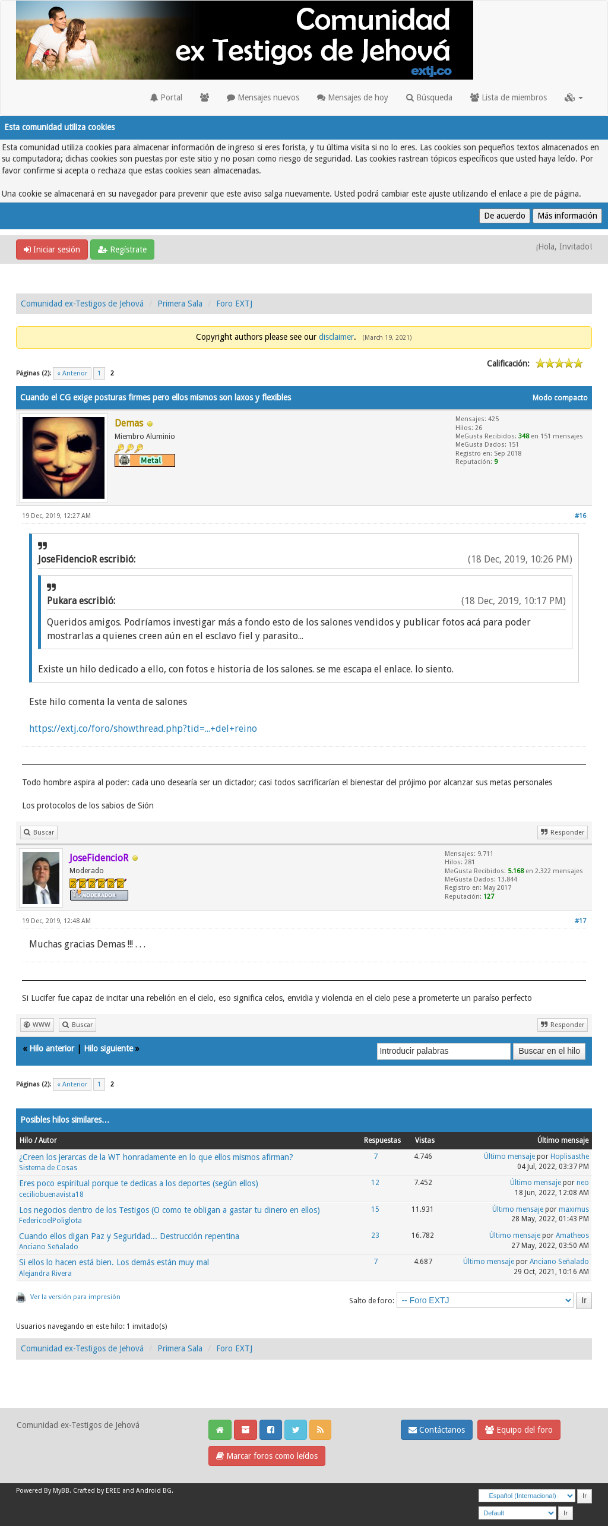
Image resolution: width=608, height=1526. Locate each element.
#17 (580, 921)
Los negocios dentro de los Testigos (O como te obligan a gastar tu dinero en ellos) (169, 1210)
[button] (574, 97)
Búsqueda (429, 97)
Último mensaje (509, 1156)
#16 (580, 516)
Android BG (154, 1491)
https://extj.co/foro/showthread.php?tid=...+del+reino (143, 728)
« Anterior (72, 373)
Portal (166, 97)
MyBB (61, 1491)
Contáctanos (436, 1430)
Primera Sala (179, 303)
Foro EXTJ (234, 303)
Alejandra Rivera (45, 1273)
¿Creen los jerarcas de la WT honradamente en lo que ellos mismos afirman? (156, 1157)
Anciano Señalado (48, 1247)
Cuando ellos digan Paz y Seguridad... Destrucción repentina (129, 1236)
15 (375, 1209)
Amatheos (572, 1235)
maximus (574, 1209)
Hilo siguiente (108, 1048)
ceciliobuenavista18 (51, 1194)
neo (583, 1183)
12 (375, 1183)
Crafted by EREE (97, 1491)
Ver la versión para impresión (75, 1297)
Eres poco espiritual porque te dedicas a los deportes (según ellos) (138, 1183)
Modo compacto (560, 398)
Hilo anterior (51, 1048)
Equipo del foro (519, 1430)
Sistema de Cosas (48, 1168)
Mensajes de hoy (352, 97)
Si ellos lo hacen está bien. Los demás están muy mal (114, 1262)
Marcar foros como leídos (267, 1456)
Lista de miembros (508, 97)
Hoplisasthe (569, 1156)
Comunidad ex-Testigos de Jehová (82, 303)
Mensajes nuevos (263, 97)
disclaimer (336, 337)
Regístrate (122, 249)
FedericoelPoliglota (50, 1221)
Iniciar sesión (52, 249)
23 (375, 1235)
